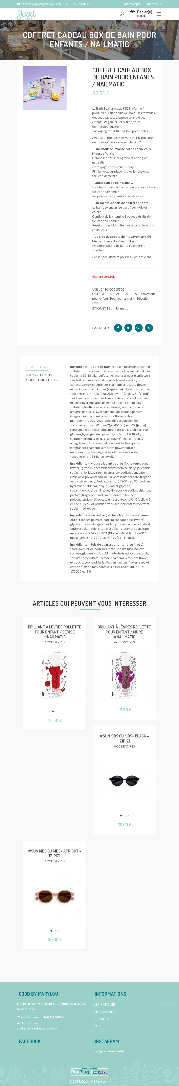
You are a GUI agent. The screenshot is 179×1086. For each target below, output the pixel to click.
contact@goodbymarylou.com (39, 4)
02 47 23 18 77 (78, 4)
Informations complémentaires (42, 377)
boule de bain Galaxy (116, 182)
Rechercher (122, 13)
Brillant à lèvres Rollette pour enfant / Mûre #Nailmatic (124, 631)
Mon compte (132, 4)
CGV (97, 1026)
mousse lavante (113, 149)
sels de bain (123, 203)
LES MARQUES (104, 1004)
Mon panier (154, 4)
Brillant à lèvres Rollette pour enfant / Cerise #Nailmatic (55, 631)
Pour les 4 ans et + (122, 298)
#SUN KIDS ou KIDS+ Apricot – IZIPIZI (54, 853)
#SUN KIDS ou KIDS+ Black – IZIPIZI (124, 738)
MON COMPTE (105, 1011)
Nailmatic (121, 308)
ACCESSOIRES (126, 294)
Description (37, 366)
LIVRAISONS (103, 1019)
